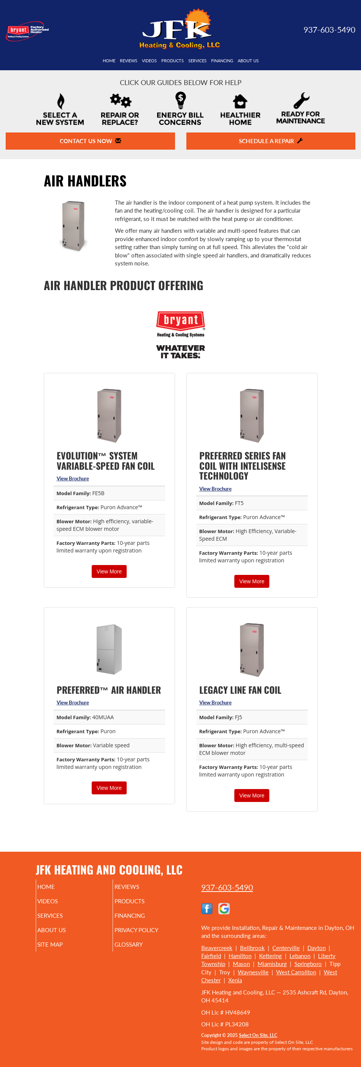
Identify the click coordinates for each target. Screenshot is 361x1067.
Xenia (235, 980)
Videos (149, 60)
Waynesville (253, 972)
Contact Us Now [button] (90, 140)
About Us (248, 60)
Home (109, 60)
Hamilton (240, 955)
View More (109, 571)
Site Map (60, 944)
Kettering (270, 955)
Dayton (316, 947)
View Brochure (73, 478)
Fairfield (211, 955)
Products (172, 60)
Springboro (308, 963)
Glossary (138, 944)
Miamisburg (272, 963)
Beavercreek (216, 947)
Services (197, 60)
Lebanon (299, 955)
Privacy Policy (146, 930)
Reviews (128, 60)
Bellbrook (252, 947)
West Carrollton (296, 972)
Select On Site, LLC (258, 1035)
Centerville (286, 947)
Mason (241, 963)
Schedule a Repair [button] (271, 140)
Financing (222, 60)
